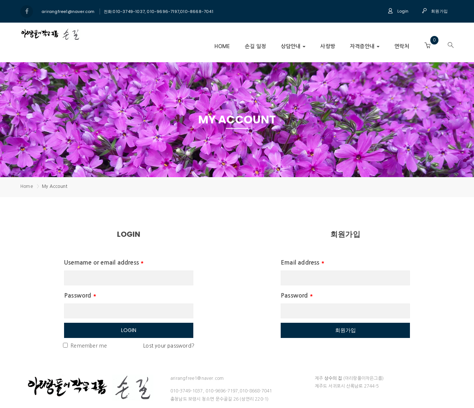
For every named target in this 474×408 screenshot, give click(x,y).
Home (222, 46)
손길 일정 (255, 46)
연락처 (401, 46)
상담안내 (293, 46)
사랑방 (327, 46)
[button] (427, 45)
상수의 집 (333, 378)
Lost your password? (168, 345)
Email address (303, 262)
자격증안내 (365, 46)
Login (398, 11)
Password (80, 295)
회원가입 (435, 11)
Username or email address (104, 262)
